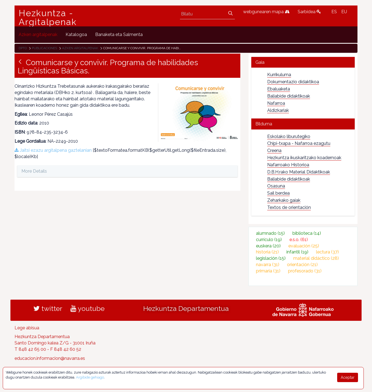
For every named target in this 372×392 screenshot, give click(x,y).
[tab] (303, 62)
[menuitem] (38, 34)
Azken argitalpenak (80, 48)
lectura (327, 252)
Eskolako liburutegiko (288, 136)
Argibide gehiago (90, 377)
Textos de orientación (289, 207)
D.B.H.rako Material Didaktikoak (298, 172)
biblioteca (306, 233)
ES (334, 11)
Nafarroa (276, 103)
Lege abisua (27, 327)
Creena (274, 150)
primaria (268, 271)
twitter (47, 308)
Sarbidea (309, 11)
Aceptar (347, 377)
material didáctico (316, 258)
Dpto (23, 48)
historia (267, 252)
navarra (267, 264)
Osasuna (276, 186)
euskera (268, 246)
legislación (271, 258)
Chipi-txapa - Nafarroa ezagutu (298, 143)
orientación (302, 264)
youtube (88, 308)
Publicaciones (44, 48)
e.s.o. (298, 239)
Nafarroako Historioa (288, 164)
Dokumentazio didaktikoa (293, 81)
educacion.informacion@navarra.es (50, 358)
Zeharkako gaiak (283, 200)
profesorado (305, 271)
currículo (269, 239)
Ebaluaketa (278, 89)
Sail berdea (278, 193)
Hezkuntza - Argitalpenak (48, 17)
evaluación (303, 246)
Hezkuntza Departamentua (186, 308)
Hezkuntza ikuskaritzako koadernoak (304, 157)
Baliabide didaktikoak (288, 96)
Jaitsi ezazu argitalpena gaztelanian (53, 150)
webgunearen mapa (266, 11)
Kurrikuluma (279, 74)
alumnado (270, 233)
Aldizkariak (278, 110)
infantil (297, 252)
